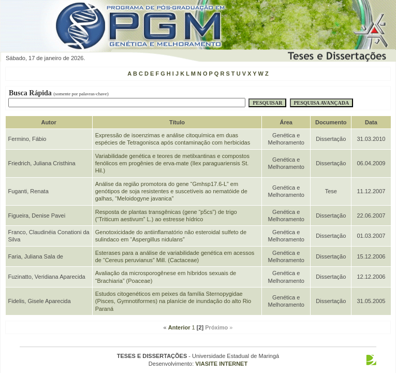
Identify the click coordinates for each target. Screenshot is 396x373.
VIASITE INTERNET (221, 364)
